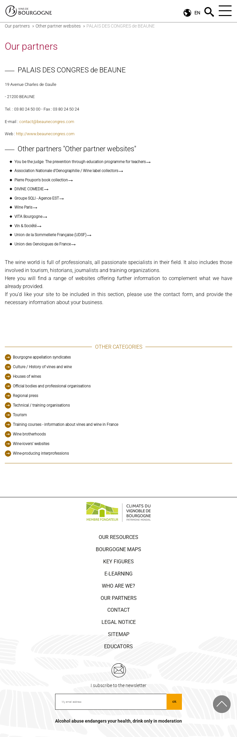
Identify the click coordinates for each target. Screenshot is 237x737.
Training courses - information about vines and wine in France (65, 424)
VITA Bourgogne (28, 216)
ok (174, 701)
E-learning (118, 574)
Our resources (118, 537)
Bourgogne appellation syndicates (42, 357)
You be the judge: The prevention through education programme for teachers (80, 162)
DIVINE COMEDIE (29, 189)
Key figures (118, 562)
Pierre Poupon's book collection (41, 180)
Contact (118, 610)
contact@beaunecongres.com (46, 121)
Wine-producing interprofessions (41, 453)
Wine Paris (23, 207)
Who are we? (118, 586)
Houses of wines (27, 376)
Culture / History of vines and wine (42, 367)
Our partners (17, 26)
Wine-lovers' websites (31, 444)
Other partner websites (58, 26)
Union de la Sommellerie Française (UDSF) (50, 235)
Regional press (25, 395)
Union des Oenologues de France (42, 244)
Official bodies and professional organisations (52, 386)
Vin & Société (25, 226)
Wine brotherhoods (29, 434)
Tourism (20, 415)
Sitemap (118, 634)
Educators (118, 646)
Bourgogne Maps (118, 549)
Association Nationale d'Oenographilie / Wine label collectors (66, 171)
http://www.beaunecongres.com (45, 133)
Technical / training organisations (41, 405)
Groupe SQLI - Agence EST (36, 198)
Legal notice (119, 622)
